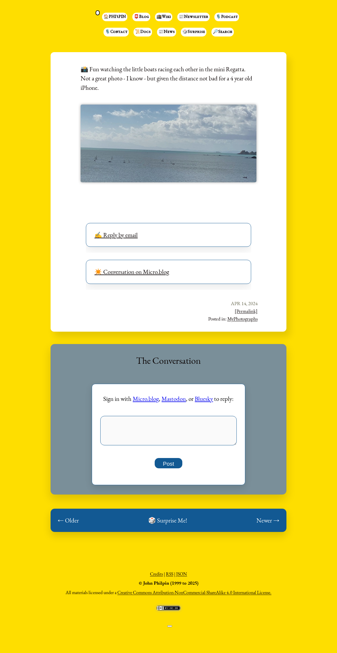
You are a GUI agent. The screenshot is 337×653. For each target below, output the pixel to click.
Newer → (267, 524)
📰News (167, 32)
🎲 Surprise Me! (167, 524)
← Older (68, 524)
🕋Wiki (163, 17)
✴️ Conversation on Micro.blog (131, 272)
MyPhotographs (242, 318)
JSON (181, 577)
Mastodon (173, 399)
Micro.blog (146, 399)
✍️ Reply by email (116, 235)
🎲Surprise (193, 32)
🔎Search (222, 32)
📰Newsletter (193, 17)
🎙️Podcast (227, 17)
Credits (156, 577)
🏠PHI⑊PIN (115, 17)
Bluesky (204, 399)
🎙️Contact (116, 32)
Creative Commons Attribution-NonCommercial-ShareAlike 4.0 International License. (194, 596)
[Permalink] (246, 311)
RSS (169, 577)
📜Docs (143, 32)
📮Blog (141, 17)
